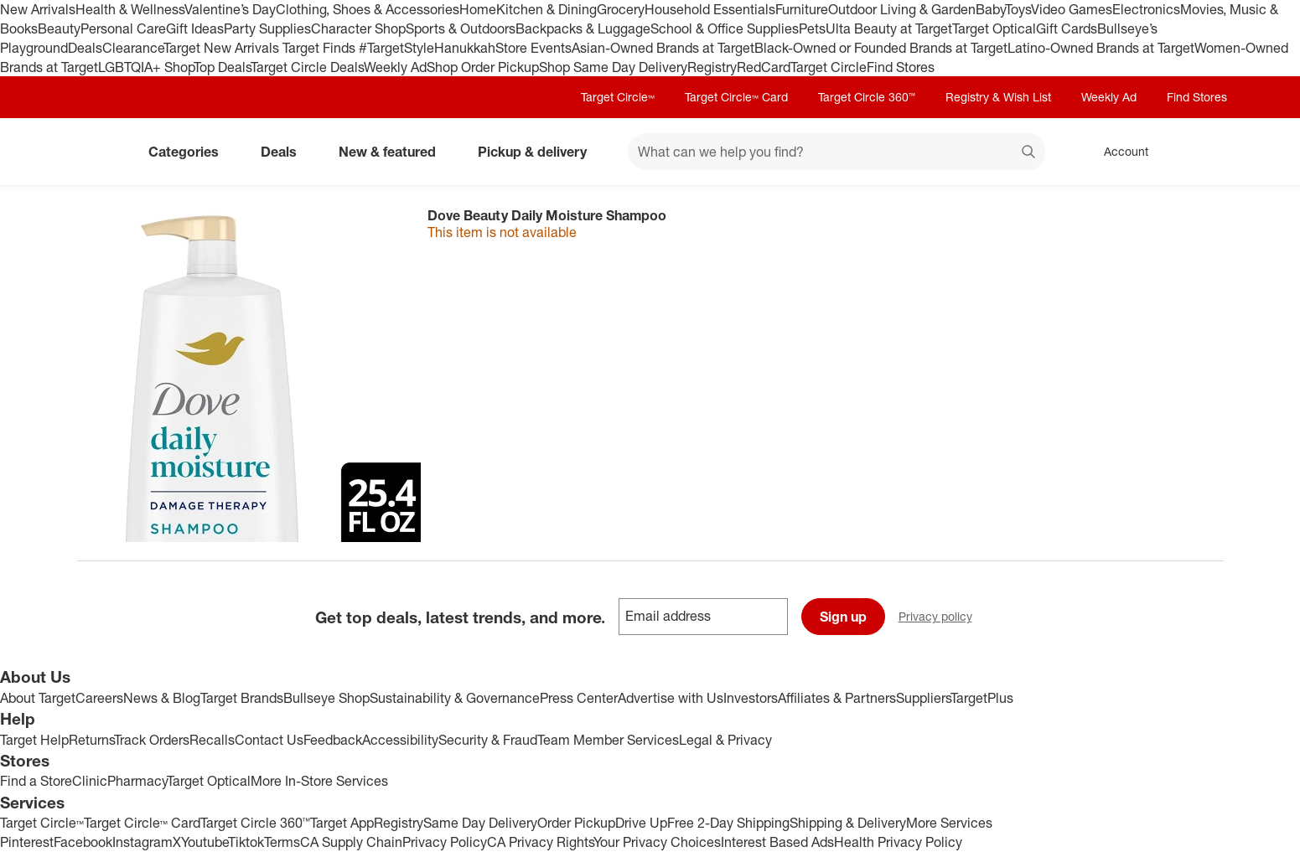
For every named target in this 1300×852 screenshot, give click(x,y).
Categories (190, 151)
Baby (990, 9)
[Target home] (100, 152)
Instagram (142, 842)
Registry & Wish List (998, 97)
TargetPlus (981, 697)
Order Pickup (576, 822)
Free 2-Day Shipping (728, 822)
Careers (99, 697)
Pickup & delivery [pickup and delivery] (539, 151)
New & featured (394, 151)
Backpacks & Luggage (582, 28)
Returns (91, 739)
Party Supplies (267, 28)
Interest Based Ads (777, 842)
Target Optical (994, 28)
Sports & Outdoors (460, 28)
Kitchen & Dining (546, 9)
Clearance (132, 47)
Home (477, 9)
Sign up (843, 616)
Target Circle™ (618, 97)
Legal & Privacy (725, 739)
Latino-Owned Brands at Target (1100, 47)
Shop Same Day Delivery (613, 67)
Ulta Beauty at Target (889, 28)
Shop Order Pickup (483, 67)
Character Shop (358, 28)
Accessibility (400, 739)
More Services (949, 822)
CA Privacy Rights (540, 842)
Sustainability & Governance (455, 697)
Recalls (212, 739)
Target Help (34, 739)
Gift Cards (1066, 28)
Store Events (533, 47)
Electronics (1146, 9)
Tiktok (246, 842)
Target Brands (241, 697)
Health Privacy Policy (898, 842)
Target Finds (320, 47)
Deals (85, 47)
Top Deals (222, 67)
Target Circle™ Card (736, 97)
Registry (712, 67)
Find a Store (36, 780)
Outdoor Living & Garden (902, 9)
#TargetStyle (396, 47)
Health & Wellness (129, 9)
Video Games (1071, 9)
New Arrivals (37, 9)
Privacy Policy (444, 842)
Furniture (801, 9)
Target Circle (828, 67)
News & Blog (161, 697)
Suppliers (923, 697)
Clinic (89, 780)
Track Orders (151, 739)
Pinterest (27, 842)
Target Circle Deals (307, 67)
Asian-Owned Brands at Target (663, 47)
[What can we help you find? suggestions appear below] (836, 151)
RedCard (763, 67)
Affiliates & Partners (837, 697)
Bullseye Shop (326, 697)
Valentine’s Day (230, 9)
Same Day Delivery (480, 822)
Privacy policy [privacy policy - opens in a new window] (942, 618)
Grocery (621, 9)
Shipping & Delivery (848, 822)
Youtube (204, 842)
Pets (812, 28)
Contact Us (269, 739)
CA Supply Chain (351, 842)
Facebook (83, 842)
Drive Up (641, 822)
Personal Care (123, 28)
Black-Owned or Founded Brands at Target (880, 47)
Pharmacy (137, 780)
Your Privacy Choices (657, 842)
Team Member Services (608, 739)
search (1029, 153)
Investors (750, 697)
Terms (282, 842)
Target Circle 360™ (866, 97)
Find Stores (901, 67)
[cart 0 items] (1201, 151)
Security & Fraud (487, 739)
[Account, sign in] (1117, 151)
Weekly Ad (395, 67)
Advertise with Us (670, 697)
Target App (342, 822)
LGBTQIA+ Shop (146, 67)
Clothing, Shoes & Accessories (367, 9)
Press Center (579, 697)
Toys (1018, 9)
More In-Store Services (319, 780)
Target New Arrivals (222, 47)
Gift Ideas (195, 28)
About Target (37, 697)
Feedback (332, 739)
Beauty (59, 28)
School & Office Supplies (724, 28)
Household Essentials (710, 9)
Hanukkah (464, 47)
